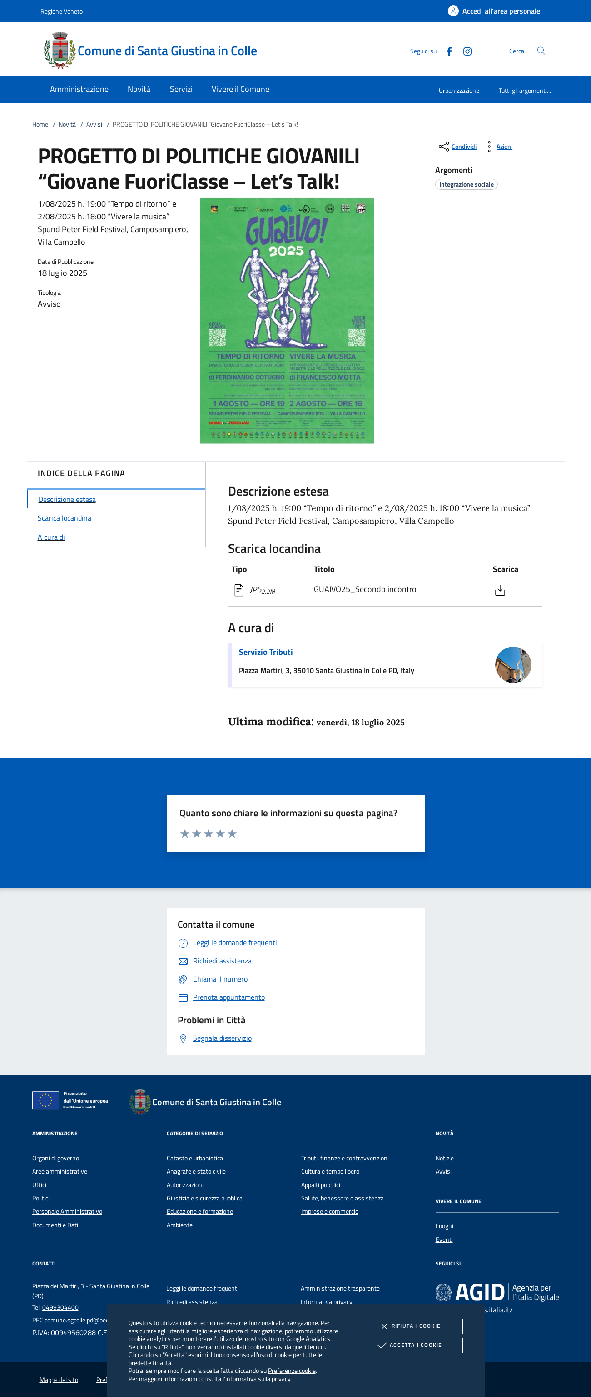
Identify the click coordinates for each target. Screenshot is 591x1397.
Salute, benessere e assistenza (342, 1198)
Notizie (445, 1158)
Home (40, 124)
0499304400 (60, 1307)
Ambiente (180, 1225)
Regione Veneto (61, 11)
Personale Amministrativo (67, 1211)
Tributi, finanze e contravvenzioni (345, 1158)
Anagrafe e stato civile (196, 1171)
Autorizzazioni (185, 1185)
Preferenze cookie (292, 1370)
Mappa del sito (59, 1380)
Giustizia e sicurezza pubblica (205, 1198)
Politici (41, 1198)
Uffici (39, 1185)
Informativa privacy (327, 1302)
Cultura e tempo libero (330, 1171)
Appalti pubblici (320, 1185)
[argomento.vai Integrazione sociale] (466, 184)
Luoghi (444, 1226)
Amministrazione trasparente (340, 1288)
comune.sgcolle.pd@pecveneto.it (88, 1320)
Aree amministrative (59, 1171)
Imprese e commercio (329, 1211)
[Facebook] (446, 50)
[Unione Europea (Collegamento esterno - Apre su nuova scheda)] (72, 1102)
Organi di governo (55, 1158)
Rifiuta (409, 1326)
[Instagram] (464, 50)
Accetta (408, 1345)
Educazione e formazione (200, 1211)
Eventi (444, 1240)
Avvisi (94, 124)
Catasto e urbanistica (195, 1158)
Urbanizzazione (459, 90)
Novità (67, 124)
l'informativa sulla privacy (256, 1378)
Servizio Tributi (266, 652)
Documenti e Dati (55, 1225)
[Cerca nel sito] (541, 51)
